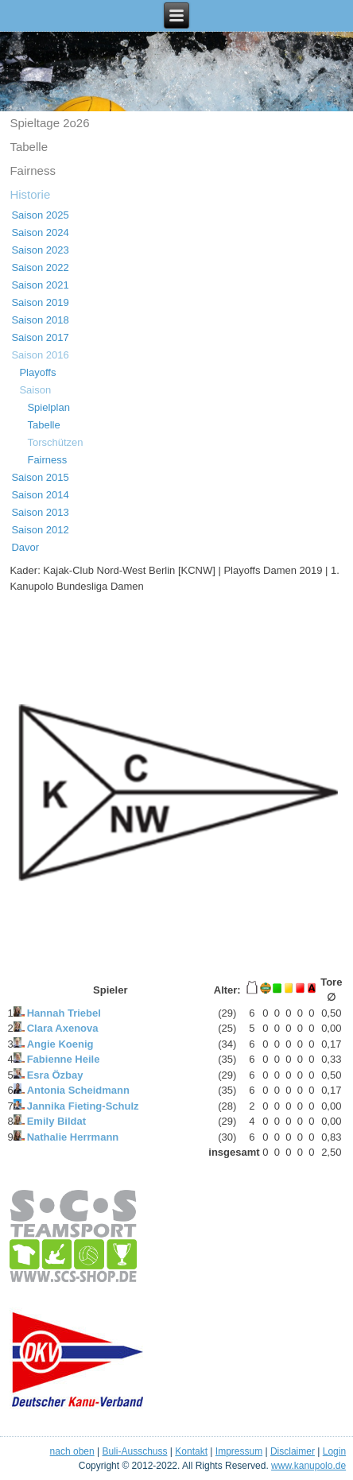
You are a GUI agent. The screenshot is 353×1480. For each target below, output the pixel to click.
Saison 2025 (39, 215)
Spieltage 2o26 (49, 123)
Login (334, 1451)
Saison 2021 (39, 285)
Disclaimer (292, 1451)
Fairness (33, 170)
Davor (25, 547)
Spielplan (48, 407)
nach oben (72, 1451)
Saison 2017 (39, 337)
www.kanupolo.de (308, 1465)
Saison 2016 (39, 355)
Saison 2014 (39, 495)
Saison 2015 (39, 477)
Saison (35, 390)
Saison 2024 (39, 232)
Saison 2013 (39, 512)
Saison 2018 (39, 320)
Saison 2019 (39, 302)
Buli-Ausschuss (134, 1451)
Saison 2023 (39, 250)
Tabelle (29, 146)
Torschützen (55, 442)
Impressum (238, 1451)
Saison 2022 (39, 267)
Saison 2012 (39, 530)
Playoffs (37, 372)
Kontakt (191, 1451)
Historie (30, 194)
